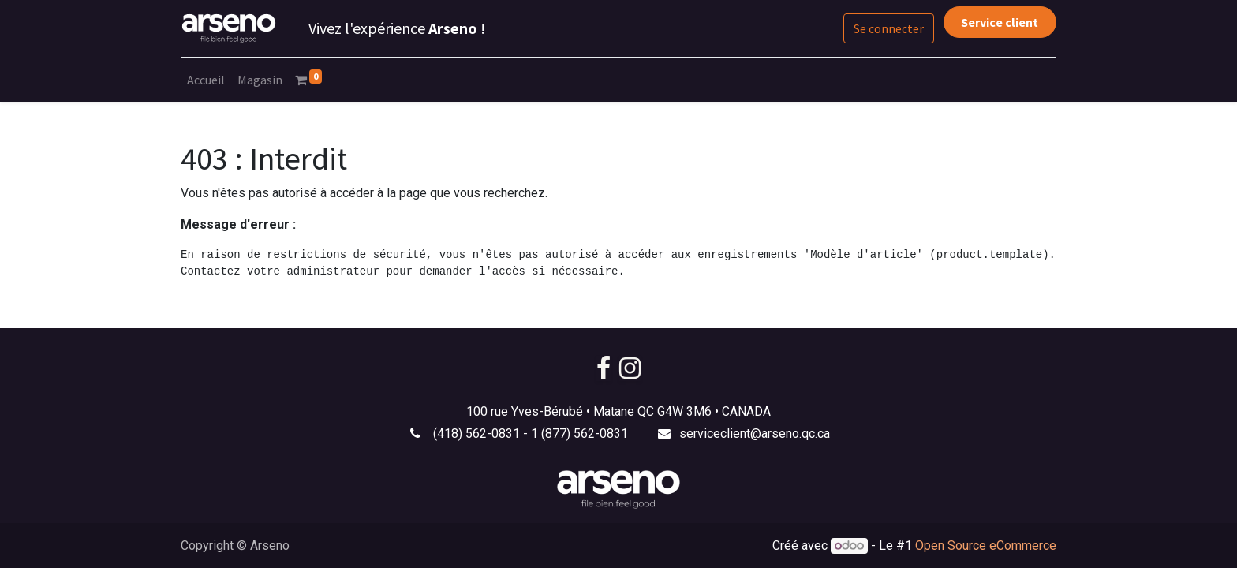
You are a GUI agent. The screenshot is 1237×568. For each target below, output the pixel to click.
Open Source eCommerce (985, 545)
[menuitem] (206, 79)
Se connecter (889, 28)
